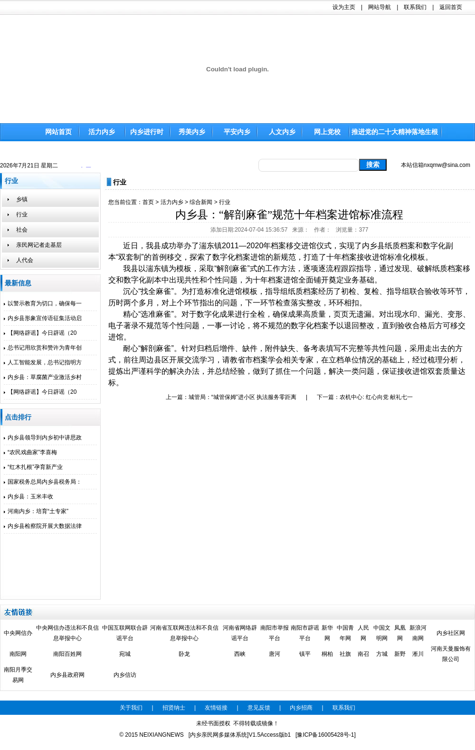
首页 (148, 202)
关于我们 (131, 707)
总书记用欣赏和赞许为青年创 (43, 347)
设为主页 (343, 7)
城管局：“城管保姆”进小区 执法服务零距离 (242, 397)
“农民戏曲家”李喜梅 (30, 452)
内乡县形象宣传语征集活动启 (43, 318)
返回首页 (450, 7)
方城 (382, 654)
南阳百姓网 (67, 654)
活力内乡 (172, 202)
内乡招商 (301, 707)
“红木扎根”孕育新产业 (33, 467)
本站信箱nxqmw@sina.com (435, 165)
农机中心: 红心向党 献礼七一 (376, 397)
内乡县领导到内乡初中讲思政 (43, 437)
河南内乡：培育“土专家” (36, 511)
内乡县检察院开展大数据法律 (43, 526)
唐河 (274, 654)
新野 (400, 654)
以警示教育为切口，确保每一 (43, 303)
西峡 (240, 654)
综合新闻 (201, 202)
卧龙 (184, 654)
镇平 (305, 654)
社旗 (345, 654)
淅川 (418, 654)
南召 (363, 654)
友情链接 (216, 707)
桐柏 (327, 654)
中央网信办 (18, 633)
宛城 (125, 654)
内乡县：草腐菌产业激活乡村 (43, 377)
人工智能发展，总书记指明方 (43, 362)
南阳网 (18, 654)
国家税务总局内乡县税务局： (43, 481)
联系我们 (415, 7)
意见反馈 (258, 707)
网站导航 (379, 7)
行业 (224, 202)
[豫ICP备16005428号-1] (325, 734)
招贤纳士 (173, 707)
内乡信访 (125, 675)
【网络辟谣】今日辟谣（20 (40, 333)
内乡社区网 (451, 633)
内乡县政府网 (67, 675)
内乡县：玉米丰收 (28, 496)
